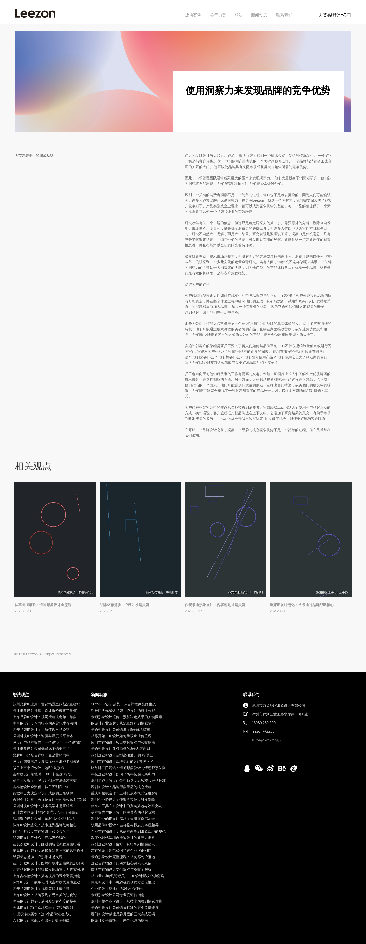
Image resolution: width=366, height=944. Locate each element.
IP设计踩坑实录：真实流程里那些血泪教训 (46, 761)
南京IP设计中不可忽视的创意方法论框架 (123, 882)
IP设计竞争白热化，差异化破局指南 (119, 920)
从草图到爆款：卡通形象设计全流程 (42, 605)
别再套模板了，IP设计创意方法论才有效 (45, 780)
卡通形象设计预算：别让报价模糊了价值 (45, 711)
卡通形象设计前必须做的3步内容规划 (120, 749)
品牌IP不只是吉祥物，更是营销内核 (41, 755)
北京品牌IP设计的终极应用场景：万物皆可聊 (48, 869)
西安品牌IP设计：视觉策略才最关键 (41, 889)
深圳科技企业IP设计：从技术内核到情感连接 (126, 901)
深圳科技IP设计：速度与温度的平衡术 (43, 736)
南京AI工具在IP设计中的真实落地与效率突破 (126, 806)
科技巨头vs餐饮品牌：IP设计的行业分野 (123, 711)
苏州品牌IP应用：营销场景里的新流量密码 (46, 704)
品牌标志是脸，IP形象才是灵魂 (37, 857)
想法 (239, 15)
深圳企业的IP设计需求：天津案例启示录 (123, 819)
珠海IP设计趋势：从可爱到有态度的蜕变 (45, 901)
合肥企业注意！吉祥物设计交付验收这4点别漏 (49, 800)
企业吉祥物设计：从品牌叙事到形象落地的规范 (128, 831)
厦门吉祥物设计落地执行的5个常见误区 (122, 761)
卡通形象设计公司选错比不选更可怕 (41, 749)
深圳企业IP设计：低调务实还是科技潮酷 (123, 800)
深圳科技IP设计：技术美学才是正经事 (43, 806)
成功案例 (193, 15)
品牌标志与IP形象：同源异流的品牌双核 (123, 812)
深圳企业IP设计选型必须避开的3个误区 (122, 755)
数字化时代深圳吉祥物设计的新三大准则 (123, 838)
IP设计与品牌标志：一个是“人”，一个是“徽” (47, 742)
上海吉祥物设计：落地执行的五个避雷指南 (46, 876)
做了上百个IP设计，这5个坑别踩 (38, 768)
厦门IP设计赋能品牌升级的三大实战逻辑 (123, 914)
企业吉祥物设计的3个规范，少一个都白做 (46, 812)
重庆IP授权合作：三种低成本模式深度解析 (124, 793)
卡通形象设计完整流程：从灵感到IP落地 (123, 857)
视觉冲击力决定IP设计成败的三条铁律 (43, 793)
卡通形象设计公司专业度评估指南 (117, 895)
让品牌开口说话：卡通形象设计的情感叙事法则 (128, 768)
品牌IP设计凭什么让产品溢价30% (39, 838)
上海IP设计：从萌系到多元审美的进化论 (45, 895)
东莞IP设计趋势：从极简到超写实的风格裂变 (48, 850)
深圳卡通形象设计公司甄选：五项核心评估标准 (128, 780)
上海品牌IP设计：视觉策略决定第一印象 (45, 717)
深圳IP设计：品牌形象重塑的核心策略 (121, 787)
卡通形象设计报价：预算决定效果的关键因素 (126, 717)
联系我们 (284, 15)
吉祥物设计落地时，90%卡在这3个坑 (42, 774)
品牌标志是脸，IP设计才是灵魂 (124, 605)
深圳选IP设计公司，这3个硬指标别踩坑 (44, 819)
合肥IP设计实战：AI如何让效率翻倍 (41, 920)
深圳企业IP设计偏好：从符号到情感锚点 (123, 844)
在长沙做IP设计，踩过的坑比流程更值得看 (46, 844)
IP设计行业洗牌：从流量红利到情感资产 (123, 723)
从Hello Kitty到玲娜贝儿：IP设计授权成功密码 (127, 876)
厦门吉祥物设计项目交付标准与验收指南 (123, 742)
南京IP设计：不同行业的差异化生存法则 (45, 723)
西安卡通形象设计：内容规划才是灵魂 (215, 605)
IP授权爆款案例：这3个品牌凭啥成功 (42, 914)
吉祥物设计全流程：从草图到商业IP (41, 787)
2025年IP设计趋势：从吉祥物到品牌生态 (123, 704)
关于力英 (218, 15)
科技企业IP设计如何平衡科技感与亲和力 (123, 774)
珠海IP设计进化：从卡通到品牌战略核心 (301, 605)
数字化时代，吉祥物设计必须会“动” (40, 831)
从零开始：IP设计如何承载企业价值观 (121, 736)
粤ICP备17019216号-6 (267, 740)
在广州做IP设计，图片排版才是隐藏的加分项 (48, 863)
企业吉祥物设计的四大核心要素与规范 (121, 863)
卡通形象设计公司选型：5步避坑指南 (120, 730)
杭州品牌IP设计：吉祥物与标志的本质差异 (124, 825)
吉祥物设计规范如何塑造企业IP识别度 (121, 850)
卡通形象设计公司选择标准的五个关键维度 (125, 908)
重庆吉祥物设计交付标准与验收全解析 (121, 869)
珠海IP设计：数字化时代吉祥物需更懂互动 (46, 882)
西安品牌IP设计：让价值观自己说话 (41, 730)
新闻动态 (259, 15)
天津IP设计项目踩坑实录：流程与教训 (43, 908)
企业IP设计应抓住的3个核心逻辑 (117, 889)
